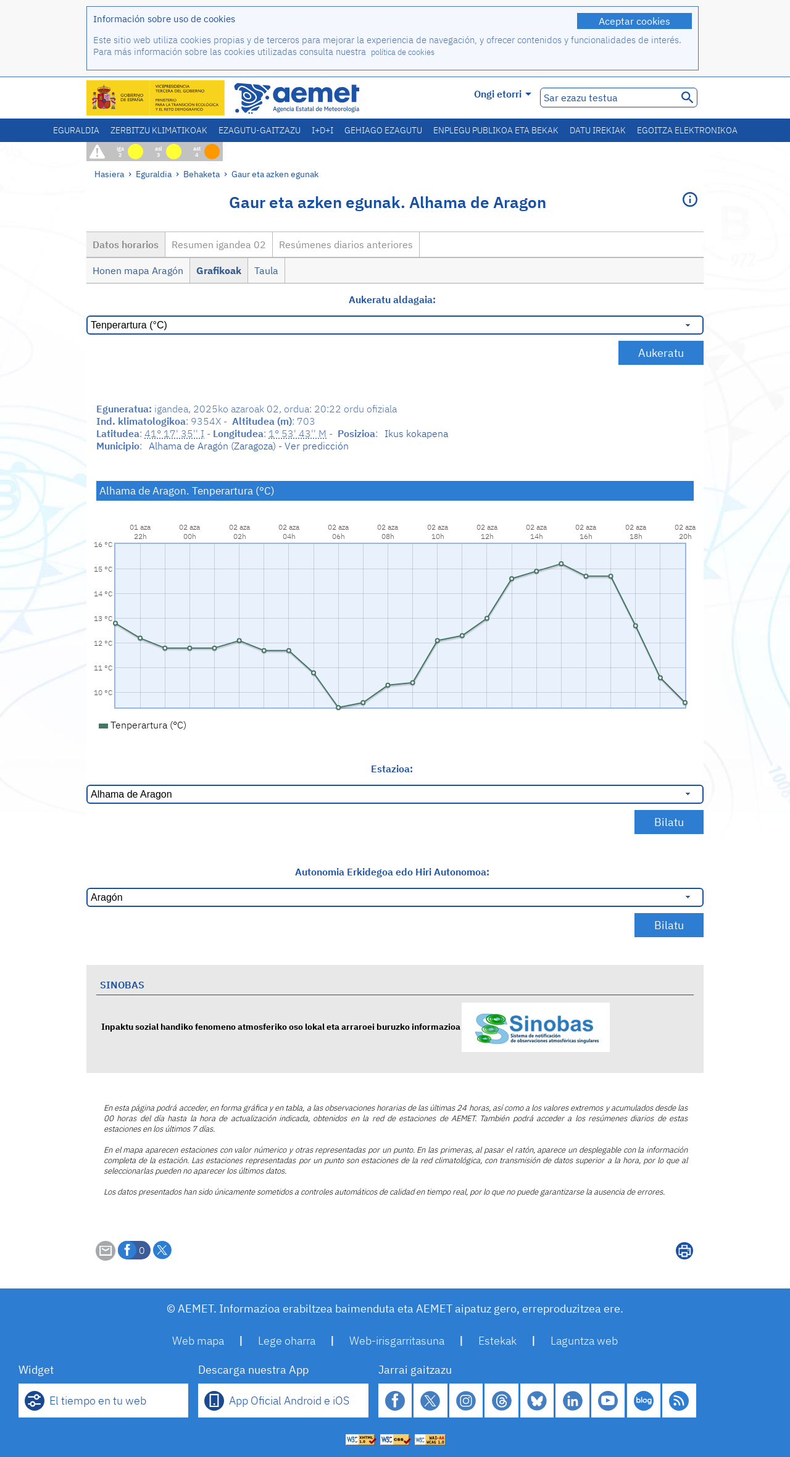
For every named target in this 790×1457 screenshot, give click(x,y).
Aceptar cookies (634, 21)
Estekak (497, 1341)
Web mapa (198, 1341)
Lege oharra (286, 1341)
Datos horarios (126, 244)
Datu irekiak (598, 130)
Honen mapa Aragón (138, 270)
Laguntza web (584, 1341)
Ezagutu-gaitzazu (259, 130)
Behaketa (201, 174)
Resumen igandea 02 (219, 244)
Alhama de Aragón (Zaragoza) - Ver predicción (249, 446)
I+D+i (322, 130)
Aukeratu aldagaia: (392, 299)
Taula (266, 270)
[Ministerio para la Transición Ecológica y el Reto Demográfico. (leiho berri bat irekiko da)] (156, 97)
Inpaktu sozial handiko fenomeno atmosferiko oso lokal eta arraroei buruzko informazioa (355, 1026)
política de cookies (402, 52)
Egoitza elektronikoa (687, 130)
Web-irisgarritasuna (396, 1341)
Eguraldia (76, 130)
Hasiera (109, 174)
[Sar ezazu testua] (608, 97)
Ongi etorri (502, 94)
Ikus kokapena (416, 433)
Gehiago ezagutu (383, 130)
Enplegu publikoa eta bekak (496, 130)
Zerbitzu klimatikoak (158, 130)
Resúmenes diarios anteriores (346, 244)
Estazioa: (392, 768)
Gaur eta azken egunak (274, 174)
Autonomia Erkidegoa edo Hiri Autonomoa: (392, 872)
